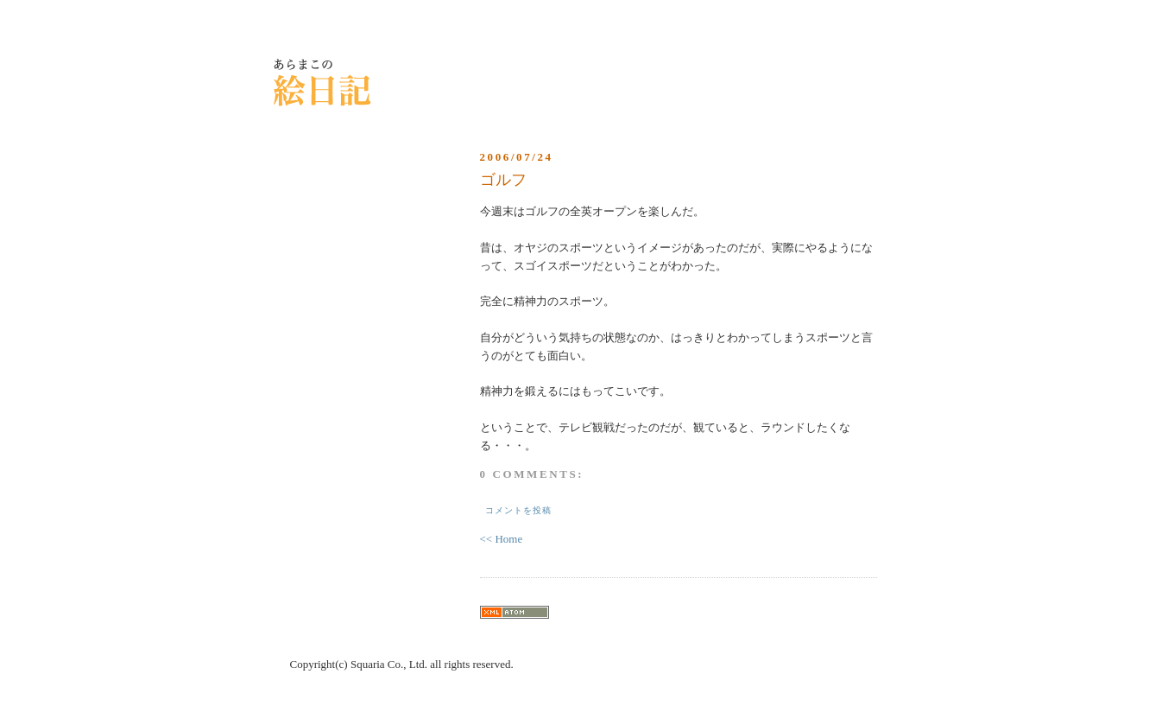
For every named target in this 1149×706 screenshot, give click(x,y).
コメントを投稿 (518, 510)
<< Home (501, 538)
